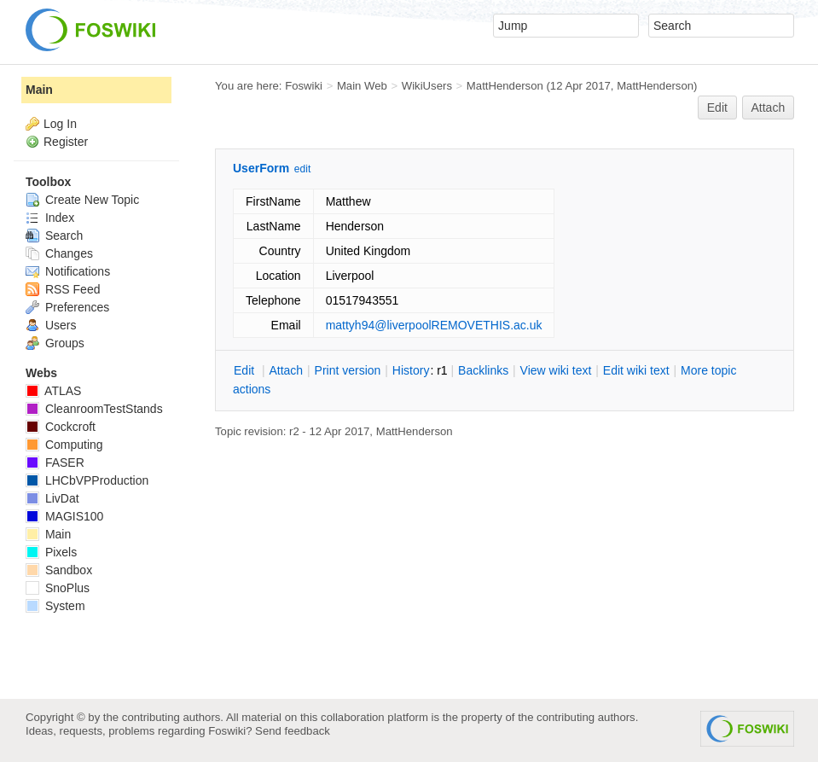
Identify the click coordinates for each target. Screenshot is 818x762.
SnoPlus (58, 588)
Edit (717, 107)
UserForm (261, 168)
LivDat (52, 498)
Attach (768, 107)
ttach (286, 370)
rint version (348, 370)
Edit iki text (636, 370)
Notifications (68, 271)
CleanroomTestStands (94, 409)
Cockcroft (61, 426)
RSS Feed (63, 289)
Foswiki (303, 85)
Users (51, 325)
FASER (55, 462)
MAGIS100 (64, 516)
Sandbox (59, 570)
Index (50, 217)
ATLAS (53, 391)
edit (302, 169)
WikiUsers (427, 85)
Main (39, 89)
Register (66, 141)
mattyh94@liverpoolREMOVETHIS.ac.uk (434, 325)
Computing (64, 444)
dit (246, 370)
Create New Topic (82, 199)
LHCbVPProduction (87, 480)
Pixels (51, 552)
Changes (59, 253)
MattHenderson (505, 85)
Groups (55, 343)
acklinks (483, 370)
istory (411, 370)
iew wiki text (556, 370)
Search (54, 235)
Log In (60, 124)
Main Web (362, 85)
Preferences (67, 307)
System (55, 606)
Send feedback (292, 730)
